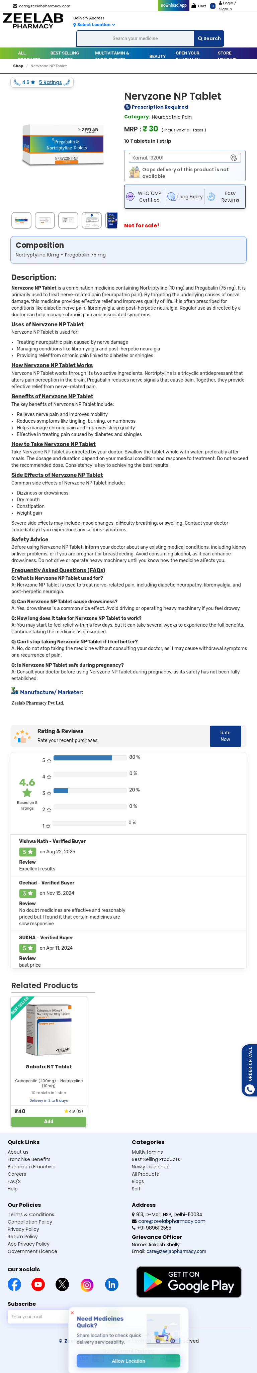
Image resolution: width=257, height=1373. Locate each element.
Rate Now (226, 736)
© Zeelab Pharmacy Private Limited (105, 1341)
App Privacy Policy (29, 1244)
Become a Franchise (32, 1166)
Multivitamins (147, 1152)
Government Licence (32, 1251)
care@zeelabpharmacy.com (41, 6)
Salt (136, 1188)
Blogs (138, 1181)
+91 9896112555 (151, 1228)
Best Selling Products (156, 1159)
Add (49, 1122)
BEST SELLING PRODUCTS (65, 56)
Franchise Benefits (29, 1159)
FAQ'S (14, 1181)
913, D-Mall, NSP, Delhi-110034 (167, 1214)
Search (209, 38)
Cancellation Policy (30, 1222)
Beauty (157, 56)
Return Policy (23, 1236)
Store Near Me (227, 56)
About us (18, 1152)
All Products (29, 56)
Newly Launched (151, 1166)
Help (13, 1188)
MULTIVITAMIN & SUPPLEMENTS (112, 56)
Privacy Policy (23, 1229)
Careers (17, 1174)
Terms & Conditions (31, 1214)
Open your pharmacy (187, 56)
